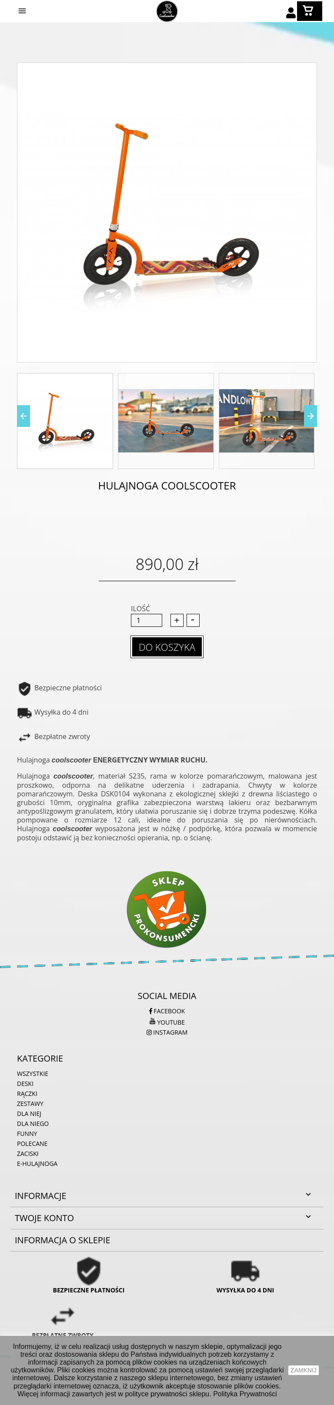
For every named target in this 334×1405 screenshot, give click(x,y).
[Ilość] (146, 620)
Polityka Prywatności (245, 1394)
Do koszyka (167, 646)
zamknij (304, 1370)
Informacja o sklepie (62, 1240)
